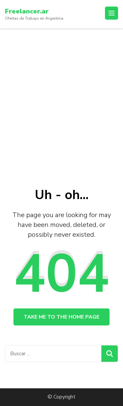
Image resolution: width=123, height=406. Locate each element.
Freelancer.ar (27, 11)
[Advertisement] (61, 93)
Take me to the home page (61, 317)
